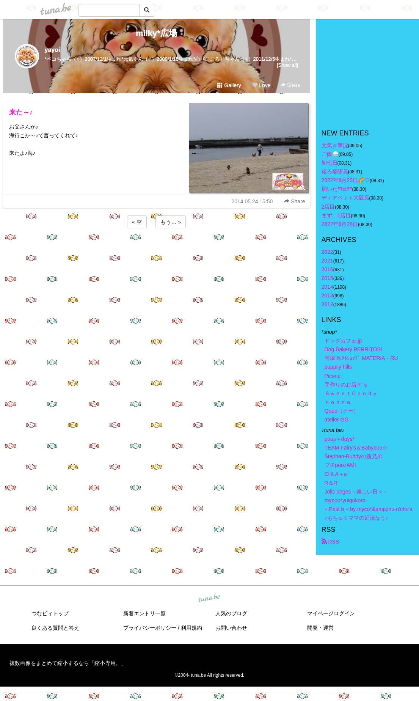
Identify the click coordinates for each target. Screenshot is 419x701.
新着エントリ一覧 (144, 613)
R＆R (331, 483)
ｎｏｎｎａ (338, 402)
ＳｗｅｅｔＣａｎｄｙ (351, 393)
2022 (327, 252)
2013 (327, 295)
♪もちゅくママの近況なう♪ (356, 518)
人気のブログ (231, 613)
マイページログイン (331, 613)
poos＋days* (340, 439)
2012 (327, 304)
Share (290, 85)
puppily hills (341, 367)
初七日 (329, 163)
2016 (327, 269)
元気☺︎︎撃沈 (335, 145)
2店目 (328, 207)
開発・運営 (320, 628)
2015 (327, 278)
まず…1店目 (336, 215)
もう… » (170, 222)
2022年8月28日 (340, 224)
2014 (327, 287)
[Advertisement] (156, 250)
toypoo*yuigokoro (345, 500)
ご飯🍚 (330, 154)
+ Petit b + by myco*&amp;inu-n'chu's (369, 509)
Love (261, 85)
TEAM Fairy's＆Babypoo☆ (356, 448)
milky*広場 (156, 33)
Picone (333, 376)
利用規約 (191, 628)
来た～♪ (21, 112)
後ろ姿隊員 (335, 171)
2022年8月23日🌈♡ (346, 180)
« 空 (137, 222)
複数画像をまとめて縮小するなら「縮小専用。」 (67, 663)
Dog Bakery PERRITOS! (353, 349)
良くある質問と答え (55, 628)
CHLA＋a (336, 474)
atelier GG (337, 420)
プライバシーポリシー (149, 628)
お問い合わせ (231, 628)
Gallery (229, 85)
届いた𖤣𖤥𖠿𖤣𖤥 (337, 189)
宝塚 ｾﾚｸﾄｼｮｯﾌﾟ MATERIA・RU (361, 358)
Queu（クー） (342, 411)
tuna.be (209, 598)
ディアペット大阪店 (345, 198)
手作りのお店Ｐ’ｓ (346, 385)
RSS (330, 542)
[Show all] (287, 65)
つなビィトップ (50, 613)
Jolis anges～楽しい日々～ (356, 492)
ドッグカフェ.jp (343, 341)
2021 (327, 261)
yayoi (52, 50)
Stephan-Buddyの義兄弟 (354, 456)
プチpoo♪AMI (340, 465)
